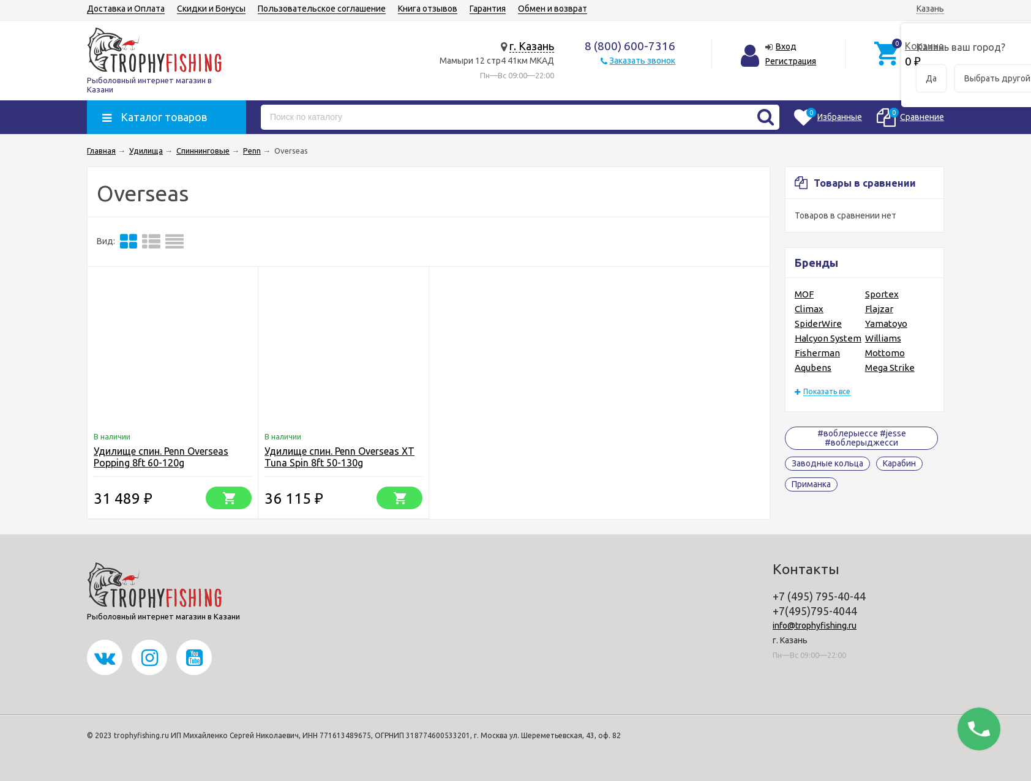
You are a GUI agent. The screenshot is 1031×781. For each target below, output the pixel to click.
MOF (804, 294)
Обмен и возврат (552, 8)
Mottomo (885, 353)
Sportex (882, 294)
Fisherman (817, 353)
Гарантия (488, 8)
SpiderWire (818, 323)
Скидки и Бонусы (211, 8)
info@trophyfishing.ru (815, 625)
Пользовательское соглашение (322, 8)
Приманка (811, 484)
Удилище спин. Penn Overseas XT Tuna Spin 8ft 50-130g (339, 457)
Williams (883, 338)
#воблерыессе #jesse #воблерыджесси (861, 437)
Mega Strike (890, 367)
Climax (809, 309)
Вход (786, 46)
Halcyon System (828, 338)
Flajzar (879, 309)
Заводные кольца (827, 463)
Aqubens (813, 367)
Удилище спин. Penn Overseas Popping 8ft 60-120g (161, 457)
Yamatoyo (886, 323)
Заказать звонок (642, 60)
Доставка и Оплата (126, 8)
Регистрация (790, 61)
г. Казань (531, 46)
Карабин (899, 463)
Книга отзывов (427, 8)
